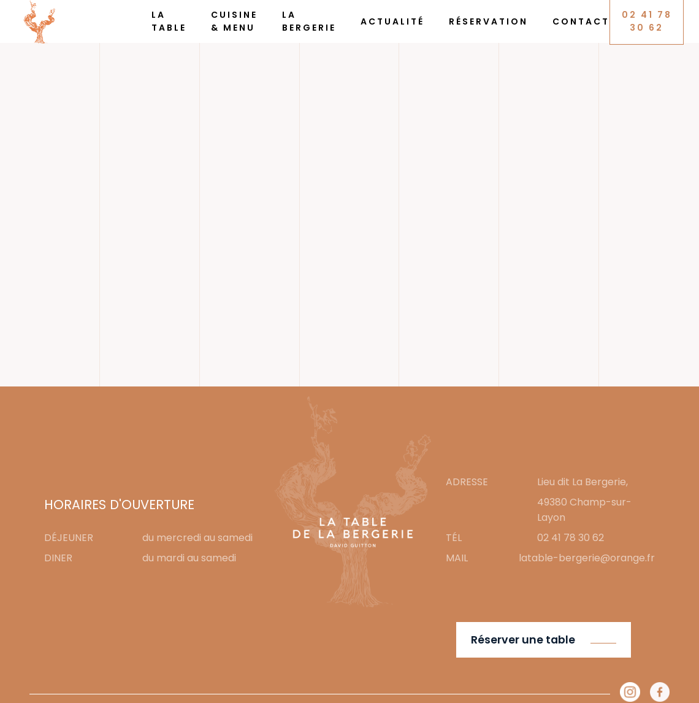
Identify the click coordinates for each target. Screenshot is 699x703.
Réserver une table (523, 639)
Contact (580, 21)
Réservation (488, 21)
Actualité (392, 21)
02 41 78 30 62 (647, 21)
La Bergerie (309, 21)
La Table (168, 21)
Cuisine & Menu (234, 21)
